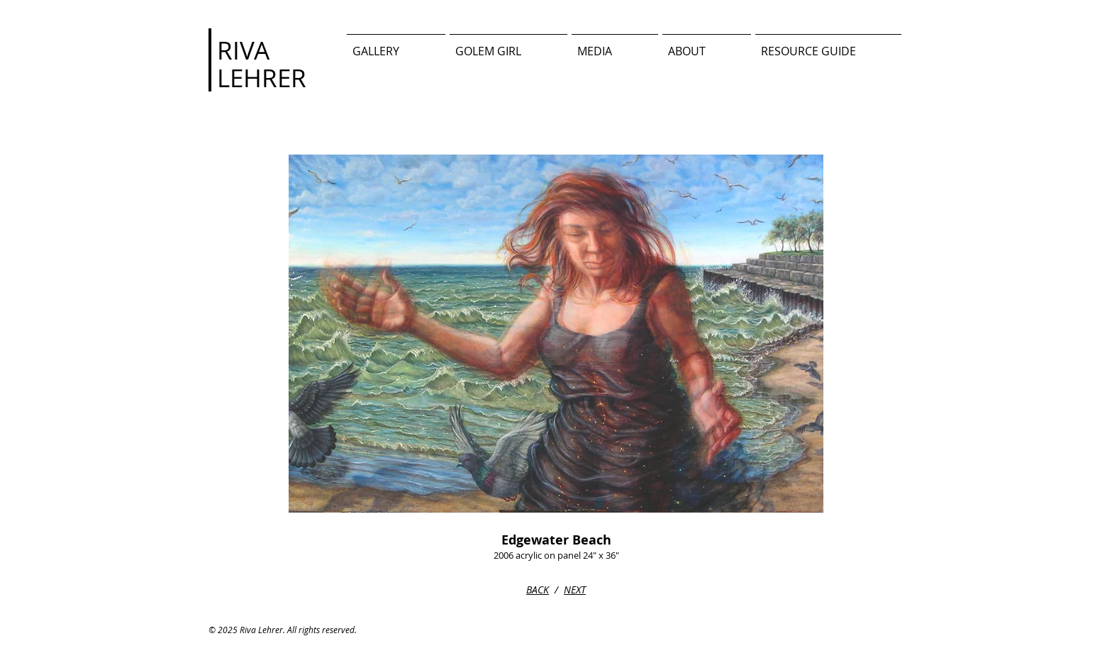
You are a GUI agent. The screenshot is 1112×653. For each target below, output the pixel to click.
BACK (537, 589)
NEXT (575, 589)
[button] (614, 44)
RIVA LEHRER (261, 63)
